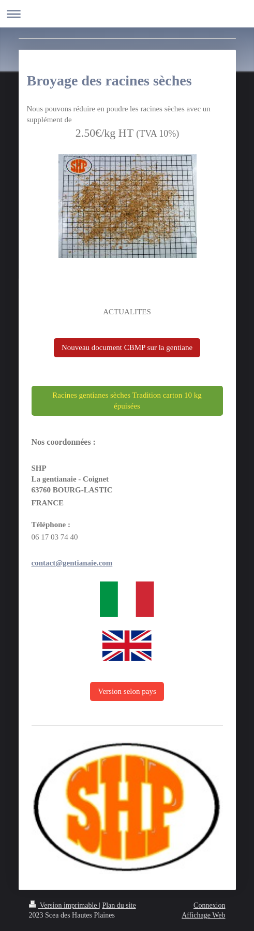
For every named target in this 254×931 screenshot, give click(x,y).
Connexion (209, 905)
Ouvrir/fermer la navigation (127, 14)
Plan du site (119, 905)
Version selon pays (127, 691)
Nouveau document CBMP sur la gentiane (127, 347)
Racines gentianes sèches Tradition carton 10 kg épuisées (126, 400)
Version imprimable (64, 905)
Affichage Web (203, 915)
